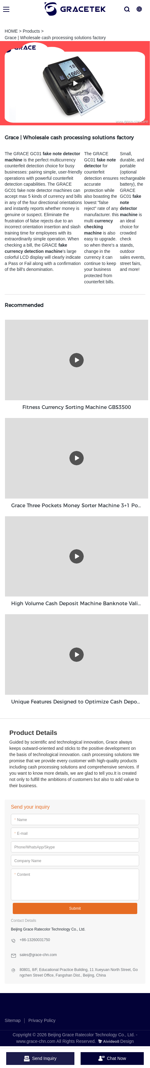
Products (31, 31)
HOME (11, 31)
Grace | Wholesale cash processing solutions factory (55, 37)
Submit (75, 908)
